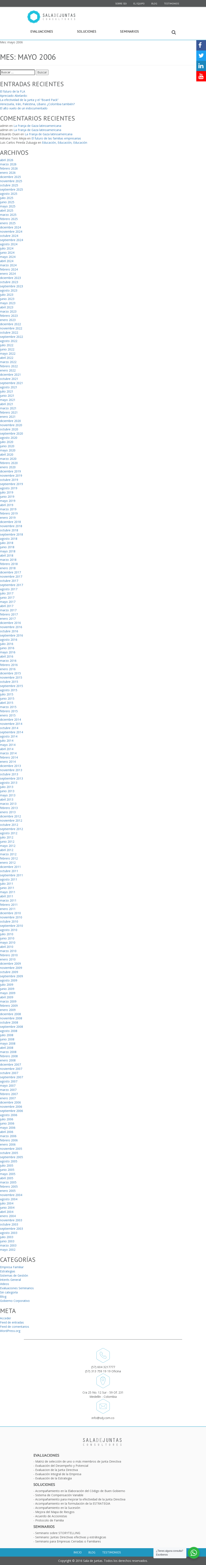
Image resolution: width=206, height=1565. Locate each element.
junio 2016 (7, 648)
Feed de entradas (12, 1322)
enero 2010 (8, 959)
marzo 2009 (8, 1001)
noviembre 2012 (11, 820)
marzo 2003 (8, 1245)
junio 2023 (7, 299)
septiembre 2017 (11, 585)
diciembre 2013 (10, 766)
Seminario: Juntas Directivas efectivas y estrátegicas (70, 1537)
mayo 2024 (7, 257)
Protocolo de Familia (49, 1520)
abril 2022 (6, 358)
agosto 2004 (8, 1199)
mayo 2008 (7, 1043)
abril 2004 (6, 1212)
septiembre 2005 (11, 1157)
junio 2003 (7, 1241)
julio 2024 (6, 248)
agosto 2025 (8, 194)
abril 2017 (6, 606)
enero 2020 (8, 467)
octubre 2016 (9, 631)
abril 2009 (6, 997)
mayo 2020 (7, 450)
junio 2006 (7, 1123)
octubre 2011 (9, 871)
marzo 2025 (8, 215)
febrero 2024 (9, 269)
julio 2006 (6, 1119)
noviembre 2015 (11, 677)
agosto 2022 (8, 341)
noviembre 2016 (11, 627)
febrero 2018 (9, 564)
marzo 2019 (8, 509)
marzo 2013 (8, 804)
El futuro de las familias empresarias (56, 138)
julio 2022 (6, 345)
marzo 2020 (8, 459)
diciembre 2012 (10, 816)
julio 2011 (6, 884)
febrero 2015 (9, 711)
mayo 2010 (7, 942)
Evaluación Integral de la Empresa (58, 1474)
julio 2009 (6, 985)
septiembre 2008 (11, 1027)
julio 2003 (6, 1237)
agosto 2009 (8, 980)
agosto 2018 (8, 539)
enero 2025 (8, 223)
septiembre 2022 (11, 337)
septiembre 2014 (11, 732)
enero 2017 (8, 619)
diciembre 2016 (10, 623)
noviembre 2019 (11, 475)
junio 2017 (7, 597)
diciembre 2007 (10, 1064)
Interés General (10, 1280)
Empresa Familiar (12, 1267)
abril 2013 (6, 799)
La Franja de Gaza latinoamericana (37, 126)
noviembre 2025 (11, 181)
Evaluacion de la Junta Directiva (56, 1470)
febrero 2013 (9, 808)
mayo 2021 (7, 400)
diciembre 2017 (10, 572)
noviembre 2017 (11, 576)
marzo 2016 (8, 661)
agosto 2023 (8, 290)
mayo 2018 (7, 551)
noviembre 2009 (11, 968)
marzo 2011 (8, 900)
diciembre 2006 (10, 1102)
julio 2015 (6, 694)
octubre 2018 (9, 530)
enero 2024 (8, 274)
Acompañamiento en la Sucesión (57, 1508)
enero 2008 (8, 1060)
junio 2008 (7, 1039)
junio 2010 (7, 938)
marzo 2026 (8, 164)
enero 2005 (8, 1191)
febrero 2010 (9, 955)
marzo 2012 (8, 854)
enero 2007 (8, 1098)
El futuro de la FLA (12, 91)
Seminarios (129, 31)
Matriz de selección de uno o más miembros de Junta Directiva (78, 1461)
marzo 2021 (8, 408)
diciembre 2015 (10, 673)
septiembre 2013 (11, 778)
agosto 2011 (8, 879)
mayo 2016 (7, 652)
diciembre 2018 (10, 522)
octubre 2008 (9, 1022)
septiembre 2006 (11, 1111)
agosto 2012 (8, 833)
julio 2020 (6, 442)
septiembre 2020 (11, 433)
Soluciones (86, 31)
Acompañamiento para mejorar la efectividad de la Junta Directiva (80, 1499)
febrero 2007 (9, 1094)
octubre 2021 (9, 379)
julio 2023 (6, 295)
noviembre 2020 (11, 425)
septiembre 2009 (11, 976)
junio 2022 (7, 349)
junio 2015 (7, 698)
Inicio (77, 1552)
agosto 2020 (8, 438)
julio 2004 (6, 1203)
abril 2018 (6, 555)
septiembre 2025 (11, 189)
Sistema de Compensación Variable (59, 1495)
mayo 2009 (7, 993)
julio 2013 (6, 787)
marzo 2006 (8, 1136)
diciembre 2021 (10, 375)
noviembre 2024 (11, 231)
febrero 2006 (9, 1140)
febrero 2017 (9, 614)
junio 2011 (7, 888)
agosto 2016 (8, 640)
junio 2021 (7, 396)
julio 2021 (6, 391)
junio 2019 (7, 497)
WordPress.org (10, 1331)
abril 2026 (6, 160)
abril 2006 (6, 1132)
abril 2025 (6, 210)
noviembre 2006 (11, 1107)
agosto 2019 (8, 488)
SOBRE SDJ (121, 3)
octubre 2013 (9, 774)
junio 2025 (7, 202)
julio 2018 (6, 543)
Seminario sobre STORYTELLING (57, 1533)
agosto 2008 (8, 1031)
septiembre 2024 (11, 240)
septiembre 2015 (11, 686)
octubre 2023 (9, 282)
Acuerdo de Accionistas (51, 1516)
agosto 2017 (8, 589)
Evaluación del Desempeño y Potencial (61, 1466)
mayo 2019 (7, 501)
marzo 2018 (8, 560)
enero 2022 (8, 370)
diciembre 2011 (10, 867)
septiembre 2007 (11, 1077)
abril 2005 (6, 1178)
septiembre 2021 (11, 383)
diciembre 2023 (10, 278)
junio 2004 (7, 1208)
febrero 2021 (9, 412)
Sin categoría (9, 1292)
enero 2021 (8, 417)
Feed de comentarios (14, 1327)
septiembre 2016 (11, 635)
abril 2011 (6, 896)
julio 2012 (6, 837)
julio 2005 (6, 1165)
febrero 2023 (9, 316)
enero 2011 (8, 909)
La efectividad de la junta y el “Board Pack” (29, 100)
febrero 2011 (9, 905)
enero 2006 (8, 1144)
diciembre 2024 (10, 227)
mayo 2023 (7, 303)
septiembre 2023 (11, 286)
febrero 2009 (9, 1006)
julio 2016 (6, 644)
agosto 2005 (8, 1161)
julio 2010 (6, 934)
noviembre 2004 (11, 1195)
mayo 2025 (7, 206)
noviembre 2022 (11, 328)
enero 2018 (8, 568)
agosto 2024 (8, 244)
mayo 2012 (7, 846)
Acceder (5, 1318)
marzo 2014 (8, 753)
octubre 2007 (9, 1073)
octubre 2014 (9, 728)
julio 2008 (6, 1035)
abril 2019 (6, 505)
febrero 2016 (9, 665)
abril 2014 (6, 749)
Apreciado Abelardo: (13, 96)
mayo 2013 (7, 795)
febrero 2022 (9, 366)
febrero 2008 (9, 1056)
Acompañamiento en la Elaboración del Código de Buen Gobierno (80, 1491)
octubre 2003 (9, 1224)
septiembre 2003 (11, 1229)
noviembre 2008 (11, 1018)
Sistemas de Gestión (14, 1275)
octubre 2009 (9, 972)
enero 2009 (8, 1010)
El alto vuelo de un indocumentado (23, 108)
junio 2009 (7, 989)
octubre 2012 (9, 825)
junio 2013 (7, 791)
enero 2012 (8, 863)
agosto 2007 (8, 1081)
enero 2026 (8, 173)
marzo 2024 (8, 265)
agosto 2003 (8, 1233)
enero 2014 (8, 762)
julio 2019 (6, 492)
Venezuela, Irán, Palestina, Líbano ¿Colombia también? (37, 104)
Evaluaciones (41, 31)
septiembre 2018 (11, 534)
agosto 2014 (8, 736)
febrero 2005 (9, 1186)
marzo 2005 (8, 1182)
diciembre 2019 (10, 471)
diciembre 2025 (10, 177)
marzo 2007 (8, 1090)
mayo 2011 (7, 892)
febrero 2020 (9, 463)
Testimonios (171, 3)
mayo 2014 (7, 745)
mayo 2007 (7, 1086)
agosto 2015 (8, 690)
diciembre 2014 (10, 719)
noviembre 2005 (11, 1149)
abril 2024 (6, 261)
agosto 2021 (8, 387)
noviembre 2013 (11, 770)
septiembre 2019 (11, 484)
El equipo (139, 3)
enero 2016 (8, 669)
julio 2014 (6, 741)
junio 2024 (7, 253)
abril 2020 (6, 454)
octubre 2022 (9, 332)
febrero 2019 (9, 513)
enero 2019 (8, 518)
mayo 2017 (7, 602)
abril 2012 (6, 850)
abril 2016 (6, 656)
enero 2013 (8, 812)
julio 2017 (6, 593)
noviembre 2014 (11, 724)
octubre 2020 (9, 429)
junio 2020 (7, 446)
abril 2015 (6, 703)
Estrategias (7, 1271)
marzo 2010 (8, 951)
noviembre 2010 (11, 917)
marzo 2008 (8, 1052)
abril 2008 (6, 1048)
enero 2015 (8, 715)
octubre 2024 (9, 236)
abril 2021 (6, 404)
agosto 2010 (8, 930)
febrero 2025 (9, 219)
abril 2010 (6, 947)
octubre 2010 (9, 921)
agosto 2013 (8, 783)
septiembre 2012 (11, 829)
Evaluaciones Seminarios (17, 1288)
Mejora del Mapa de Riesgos (55, 1512)
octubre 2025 (9, 185)
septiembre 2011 (11, 875)
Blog (154, 3)
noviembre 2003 (11, 1220)
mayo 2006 (7, 1128)
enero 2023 (8, 320)
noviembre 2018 (11, 526)
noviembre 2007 (11, 1069)
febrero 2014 (9, 757)
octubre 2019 (9, 480)
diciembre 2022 (10, 324)
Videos (4, 1284)
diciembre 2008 (10, 1014)
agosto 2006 (8, 1115)
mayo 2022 (7, 353)
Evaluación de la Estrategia (53, 1478)
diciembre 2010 (10, 913)
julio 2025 (6, 198)
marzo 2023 (8, 311)
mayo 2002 (7, 1250)
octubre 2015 (9, 682)
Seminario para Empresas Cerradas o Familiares (68, 1541)
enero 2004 (8, 1216)
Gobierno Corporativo (15, 1301)
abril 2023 (6, 307)
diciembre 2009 (10, 964)
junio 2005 (7, 1170)
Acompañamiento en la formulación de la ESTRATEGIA (72, 1503)
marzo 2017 (8, 610)
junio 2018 (7, 547)
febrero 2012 (9, 858)
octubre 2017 (9, 581)
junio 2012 (7, 842)
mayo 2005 (7, 1174)
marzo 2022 (8, 362)
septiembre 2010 (11, 926)
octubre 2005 (9, 1153)
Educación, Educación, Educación (64, 143)
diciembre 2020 (10, 421)
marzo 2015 (8, 707)
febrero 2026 (9, 168)
